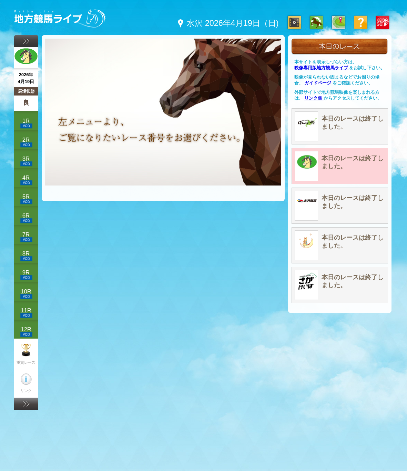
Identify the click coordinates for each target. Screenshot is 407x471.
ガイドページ (318, 83)
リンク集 (314, 98)
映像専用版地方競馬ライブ (321, 67)
